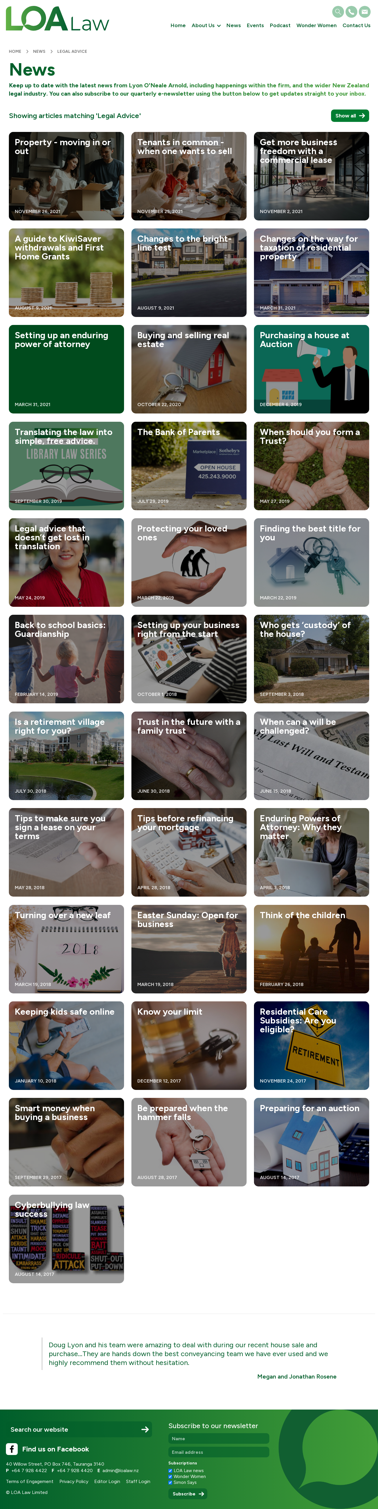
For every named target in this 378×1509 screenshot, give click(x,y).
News (234, 25)
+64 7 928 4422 (29, 1470)
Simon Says (185, 1482)
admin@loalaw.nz (120, 1470)
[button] (206, 25)
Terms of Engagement (29, 1481)
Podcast (280, 25)
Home (178, 25)
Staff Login (138, 1481)
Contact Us (357, 25)
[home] (57, 18)
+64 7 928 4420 (75, 1470)
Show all (345, 115)
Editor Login (107, 1481)
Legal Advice (72, 51)
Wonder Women (316, 25)
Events (255, 25)
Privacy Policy (73, 1481)
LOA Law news (189, 1470)
